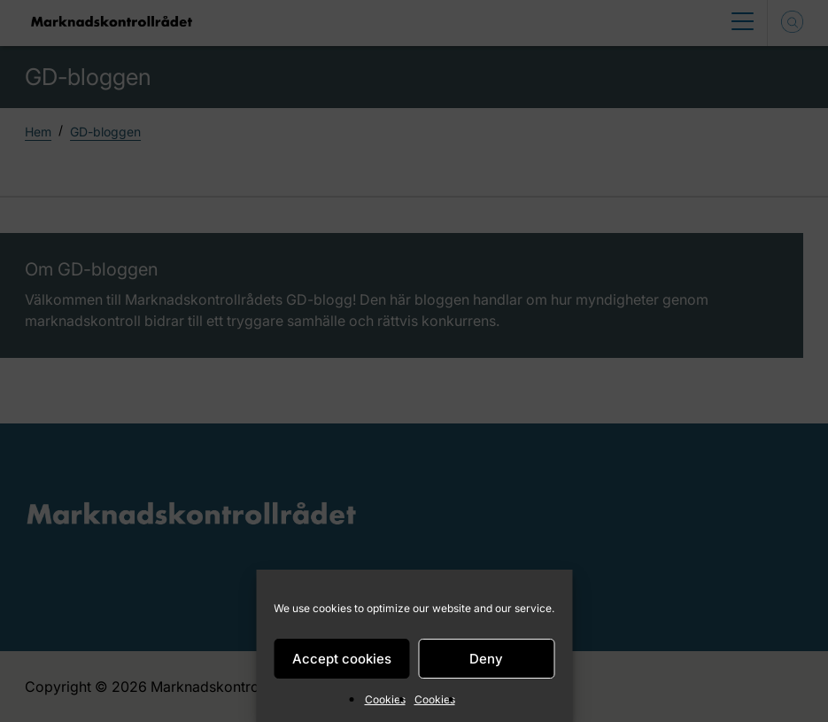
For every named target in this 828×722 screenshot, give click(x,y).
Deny (486, 658)
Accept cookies (341, 658)
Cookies (385, 699)
